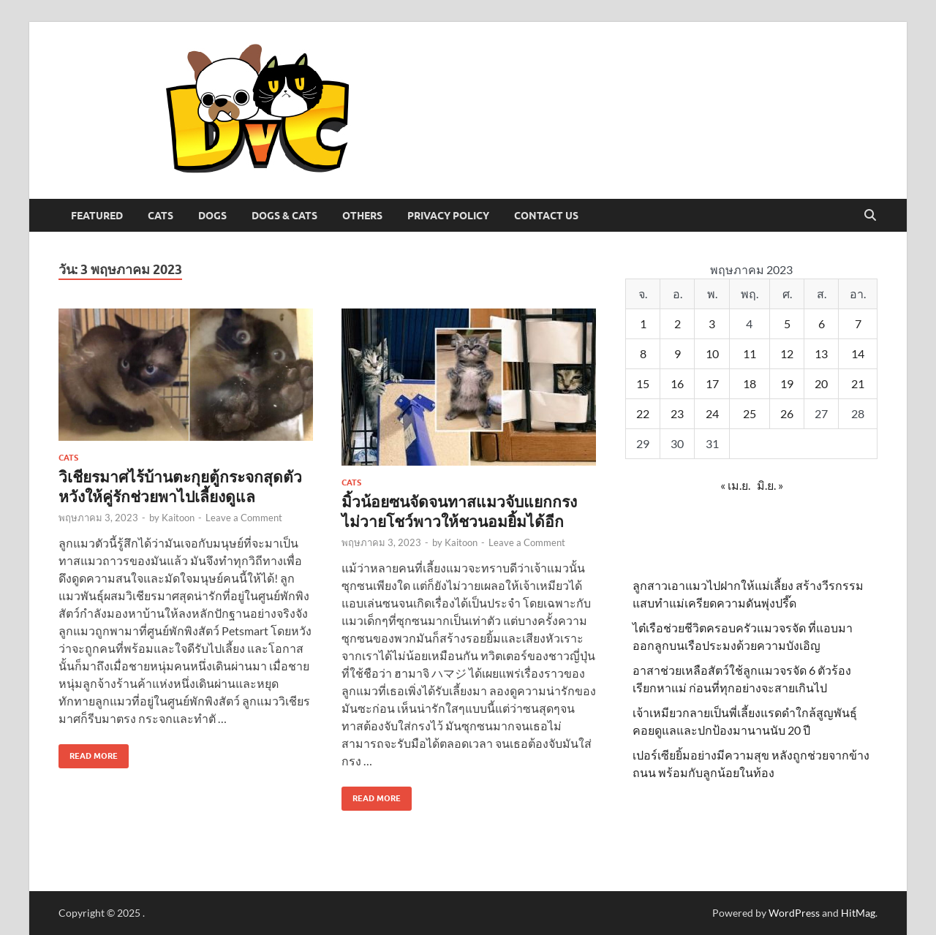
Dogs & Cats (284, 216)
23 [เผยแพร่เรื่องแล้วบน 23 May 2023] (677, 413)
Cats (160, 216)
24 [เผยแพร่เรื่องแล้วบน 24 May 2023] (712, 413)
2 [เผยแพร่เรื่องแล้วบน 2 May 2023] (677, 323)
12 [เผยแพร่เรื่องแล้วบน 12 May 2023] (786, 353)
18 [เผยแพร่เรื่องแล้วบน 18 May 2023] (749, 383)
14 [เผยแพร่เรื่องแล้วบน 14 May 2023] (857, 353)
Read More (88, 752)
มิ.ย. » (770, 485)
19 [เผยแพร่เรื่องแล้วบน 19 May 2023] (786, 383)
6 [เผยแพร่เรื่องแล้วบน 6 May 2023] (821, 323)
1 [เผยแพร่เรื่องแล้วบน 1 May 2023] (643, 323)
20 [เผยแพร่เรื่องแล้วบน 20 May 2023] (821, 383)
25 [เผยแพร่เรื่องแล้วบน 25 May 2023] (749, 413)
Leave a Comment (243, 517)
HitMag (858, 912)
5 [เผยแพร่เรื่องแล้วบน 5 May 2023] (787, 323)
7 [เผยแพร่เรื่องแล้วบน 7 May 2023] (858, 323)
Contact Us (546, 216)
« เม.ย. (735, 485)
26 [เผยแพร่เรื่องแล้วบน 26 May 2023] (786, 413)
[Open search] (870, 215)
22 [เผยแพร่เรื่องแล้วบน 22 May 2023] (642, 413)
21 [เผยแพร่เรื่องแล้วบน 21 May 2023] (857, 383)
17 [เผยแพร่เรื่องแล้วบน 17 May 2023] (712, 383)
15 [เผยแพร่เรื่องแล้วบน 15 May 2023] (642, 383)
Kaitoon (178, 517)
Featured (97, 216)
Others (362, 216)
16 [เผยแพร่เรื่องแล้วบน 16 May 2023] (677, 383)
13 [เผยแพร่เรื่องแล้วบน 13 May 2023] (821, 353)
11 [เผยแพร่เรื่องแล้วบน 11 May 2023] (749, 353)
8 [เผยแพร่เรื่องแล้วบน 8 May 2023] (643, 353)
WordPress (794, 912)
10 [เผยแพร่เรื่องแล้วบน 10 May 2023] (712, 353)
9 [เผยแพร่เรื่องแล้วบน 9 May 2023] (677, 353)
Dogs (212, 216)
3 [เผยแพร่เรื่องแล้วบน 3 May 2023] (712, 323)
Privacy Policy (448, 216)
